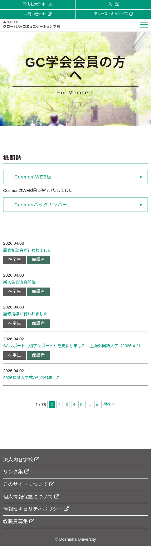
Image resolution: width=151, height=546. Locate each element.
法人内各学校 (21, 459)
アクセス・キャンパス (113, 14)
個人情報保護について (31, 496)
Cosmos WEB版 (33, 176)
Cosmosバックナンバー (40, 204)
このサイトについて (28, 484)
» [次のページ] (97, 404)
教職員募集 (18, 521)
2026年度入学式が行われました (32, 377)
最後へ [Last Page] (109, 404)
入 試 (113, 4)
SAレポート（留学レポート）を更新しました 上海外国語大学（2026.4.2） (73, 345)
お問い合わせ (37, 14)
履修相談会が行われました (27, 250)
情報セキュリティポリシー (36, 509)
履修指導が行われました (25, 314)
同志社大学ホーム (38, 4)
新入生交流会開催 (19, 282)
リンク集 (16, 471)
